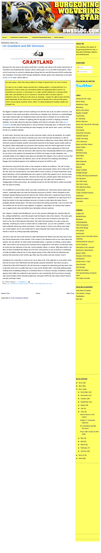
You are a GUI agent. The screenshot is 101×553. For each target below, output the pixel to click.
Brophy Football (82, 113)
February (84, 448)
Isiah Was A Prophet (83, 290)
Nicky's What (80, 253)
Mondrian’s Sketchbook (84, 250)
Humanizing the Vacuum (85, 242)
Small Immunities (82, 270)
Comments (82, 71)
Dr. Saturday (80, 119)
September (85, 402)
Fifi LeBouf (80, 231)
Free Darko (80, 130)
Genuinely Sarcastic (83, 133)
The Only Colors (82, 184)
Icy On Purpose (81, 244)
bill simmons (12, 283)
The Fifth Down (81, 181)
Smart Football (81, 170)
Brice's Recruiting (82, 110)
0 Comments (22, 281)
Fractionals (80, 233)
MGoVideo (80, 156)
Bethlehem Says (82, 104)
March (83, 444)
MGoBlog (79, 150)
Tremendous (80, 190)
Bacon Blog (80, 101)
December (84, 392)
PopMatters (80, 296)
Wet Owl (79, 299)
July (82, 408)
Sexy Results (81, 264)
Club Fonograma (82, 225)
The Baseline (81, 178)
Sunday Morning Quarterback (86, 175)
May (82, 438)
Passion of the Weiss (83, 256)
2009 (80, 458)
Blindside (79, 219)
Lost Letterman (81, 141)
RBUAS (79, 167)
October (83, 398)
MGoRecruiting (81, 153)
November (84, 395)
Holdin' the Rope (82, 138)
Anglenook (80, 213)
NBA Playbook (81, 161)
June (82, 412)
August (83, 405)
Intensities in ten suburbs (85, 247)
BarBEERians (81, 216)
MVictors (79, 158)
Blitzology (79, 107)
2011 (80, 389)
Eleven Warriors (82, 121)
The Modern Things (83, 293)
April (82, 441)
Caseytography (81, 222)
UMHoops (79, 196)
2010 (80, 455)
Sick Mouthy (80, 267)
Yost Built (79, 201)
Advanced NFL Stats (83, 99)
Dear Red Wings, (82, 228)
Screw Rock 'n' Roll (83, 261)
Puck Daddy (80, 164)
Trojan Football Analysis (84, 193)
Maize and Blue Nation (84, 144)
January (83, 451)
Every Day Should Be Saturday (87, 124)
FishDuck (79, 127)
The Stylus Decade (83, 278)
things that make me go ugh (40, 283)
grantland (23, 283)
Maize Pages (80, 147)
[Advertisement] (85, 338)
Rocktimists (80, 259)
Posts (80, 67)
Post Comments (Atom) (19, 298)
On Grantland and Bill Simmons (23, 46)
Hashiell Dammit (82, 136)
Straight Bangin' (82, 173)
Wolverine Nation (82, 198)
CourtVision (80, 116)
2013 (80, 383)
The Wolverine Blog (83, 187)
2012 (80, 386)
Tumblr (10, 77)
